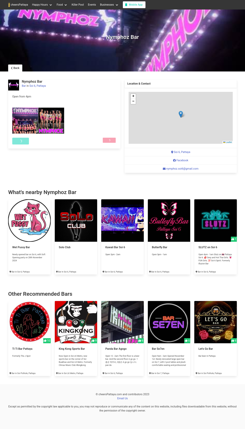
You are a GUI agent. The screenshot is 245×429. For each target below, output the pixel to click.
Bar (24, 85)
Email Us (122, 398)
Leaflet (227, 142)
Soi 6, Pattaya (37, 85)
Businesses (107, 4)
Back (15, 68)
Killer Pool (78, 4)
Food (60, 4)
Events (92, 4)
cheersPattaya (18, 4)
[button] (181, 114)
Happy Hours (40, 4)
